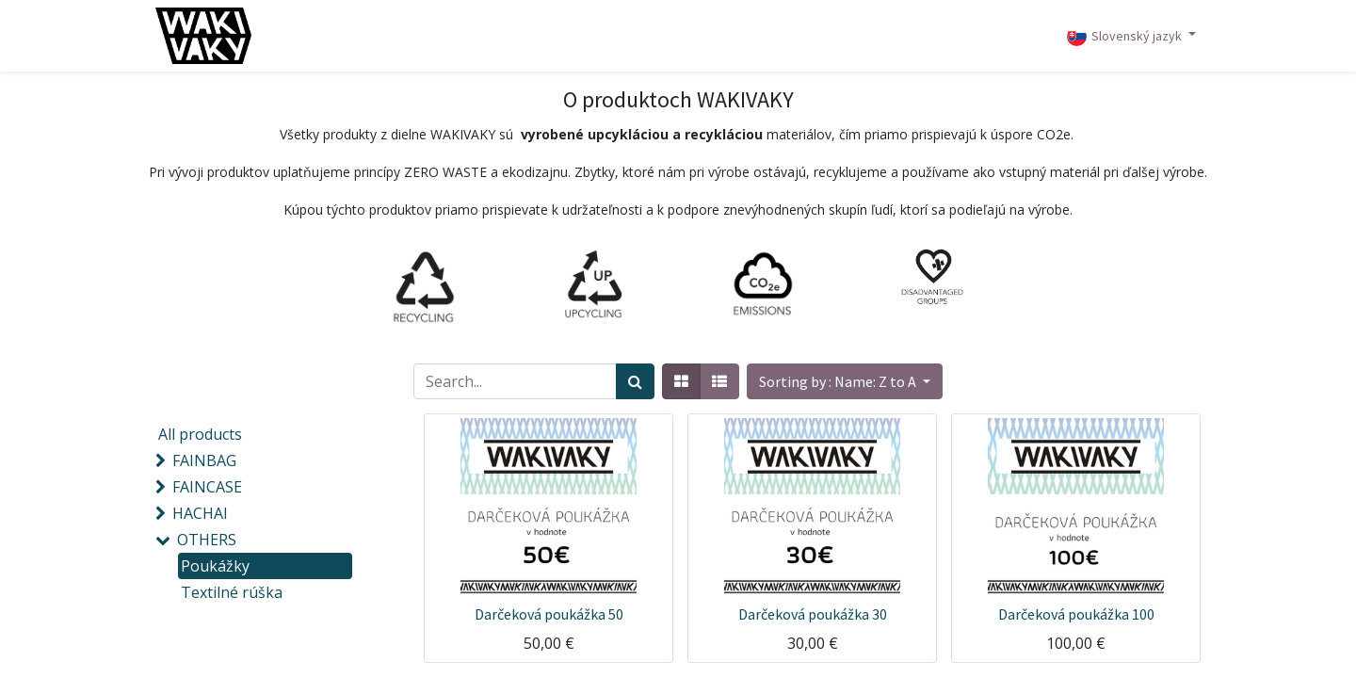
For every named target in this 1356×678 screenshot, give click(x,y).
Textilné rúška (231, 592)
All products (200, 434)
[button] (845, 381)
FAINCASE (207, 486)
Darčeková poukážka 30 (812, 614)
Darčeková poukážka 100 (1076, 614)
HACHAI (200, 513)
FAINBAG (204, 460)
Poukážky (215, 566)
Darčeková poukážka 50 (549, 614)
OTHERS (206, 539)
